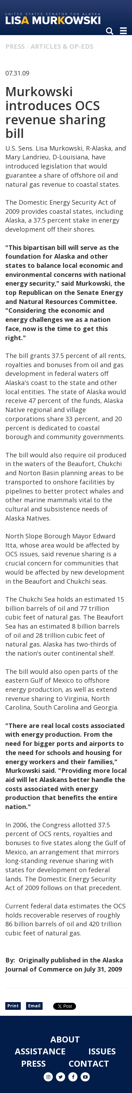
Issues (102, 1051)
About (65, 1039)
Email (34, 1006)
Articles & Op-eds (62, 46)
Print (13, 1006)
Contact (89, 1063)
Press (15, 46)
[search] (111, 31)
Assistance (40, 1051)
